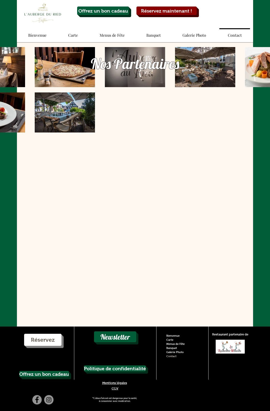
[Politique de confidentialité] (115, 368)
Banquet (171, 348)
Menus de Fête (175, 343)
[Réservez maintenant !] (166, 11)
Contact (171, 356)
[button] (73, 33)
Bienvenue (173, 335)
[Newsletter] (115, 336)
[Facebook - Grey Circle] (37, 399)
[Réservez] (42, 340)
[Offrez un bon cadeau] (103, 11)
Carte (169, 339)
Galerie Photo (175, 352)
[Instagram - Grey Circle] (49, 399)
